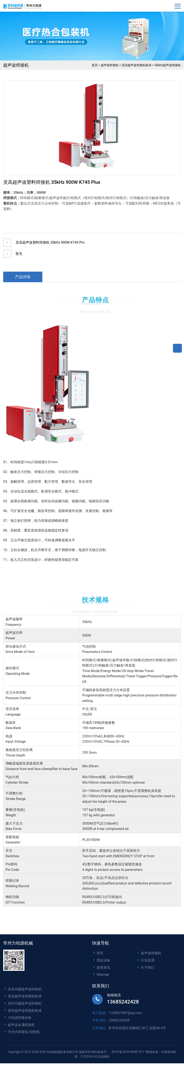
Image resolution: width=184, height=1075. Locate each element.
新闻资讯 (101, 968)
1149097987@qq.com (125, 1013)
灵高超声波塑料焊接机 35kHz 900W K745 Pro (50, 242)
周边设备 (101, 960)
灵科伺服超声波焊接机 (22, 1003)
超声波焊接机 (110, 65)
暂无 (19, 254)
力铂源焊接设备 (17, 1018)
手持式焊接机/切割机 (21, 1032)
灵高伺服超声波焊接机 (22, 989)
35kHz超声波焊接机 (167, 65)
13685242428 (123, 1002)
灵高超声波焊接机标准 (136, 65)
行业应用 (145, 960)
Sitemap (100, 975)
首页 (95, 65)
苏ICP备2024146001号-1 (127, 1052)
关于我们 (145, 968)
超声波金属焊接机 (19, 1025)
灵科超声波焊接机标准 (22, 1011)
